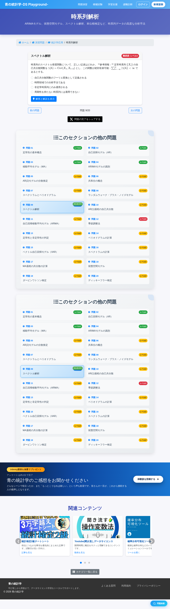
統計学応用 (55, 42)
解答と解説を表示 (44, 99)
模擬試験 (97, 4)
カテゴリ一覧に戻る (85, 581)
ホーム (24, 42)
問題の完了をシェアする (85, 119)
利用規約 (126, 595)
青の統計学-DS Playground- (26, 4)
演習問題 (38, 42)
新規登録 (158, 4)
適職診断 (128, 4)
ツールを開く (122, 562)
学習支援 (112, 4)
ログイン (143, 4)
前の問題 (34, 110)
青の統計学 (15, 593)
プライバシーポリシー (149, 595)
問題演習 (82, 4)
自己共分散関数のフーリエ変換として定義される (61, 77)
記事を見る (27, 562)
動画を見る (74, 562)
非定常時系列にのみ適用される (51, 87)
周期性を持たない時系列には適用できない (57, 92)
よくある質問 (108, 595)
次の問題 (135, 110)
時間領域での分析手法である (50, 82)
